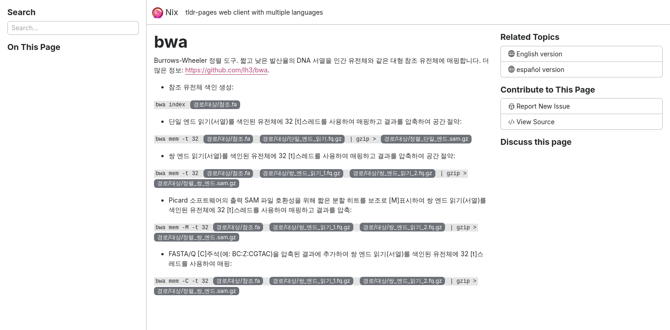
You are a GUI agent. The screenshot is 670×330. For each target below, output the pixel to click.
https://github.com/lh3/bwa (226, 70)
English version (535, 54)
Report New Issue (539, 106)
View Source (531, 122)
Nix (165, 12)
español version (536, 69)
